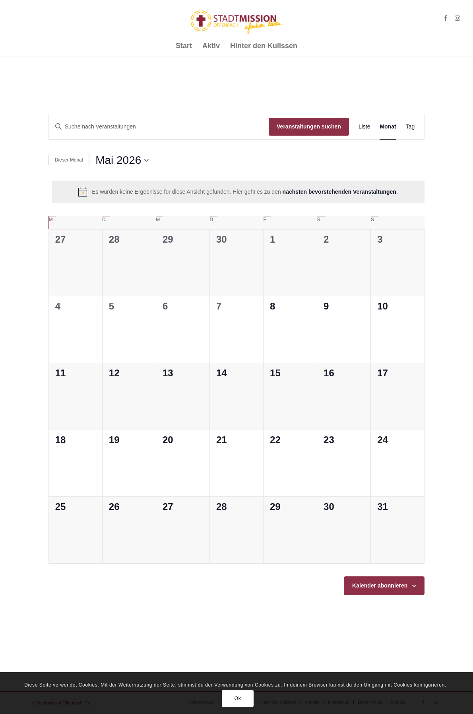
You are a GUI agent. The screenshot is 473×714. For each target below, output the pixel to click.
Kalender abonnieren (379, 585)
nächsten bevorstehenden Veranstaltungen (339, 192)
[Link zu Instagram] (457, 18)
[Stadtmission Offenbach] (236, 18)
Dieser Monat (69, 160)
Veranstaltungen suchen (309, 126)
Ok (238, 698)
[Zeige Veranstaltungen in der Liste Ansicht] (364, 126)
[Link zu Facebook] (446, 18)
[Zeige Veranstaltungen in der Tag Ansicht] (410, 126)
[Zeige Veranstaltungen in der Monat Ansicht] (388, 126)
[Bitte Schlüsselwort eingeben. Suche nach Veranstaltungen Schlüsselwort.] (159, 126)
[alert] (238, 192)
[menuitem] (184, 46)
